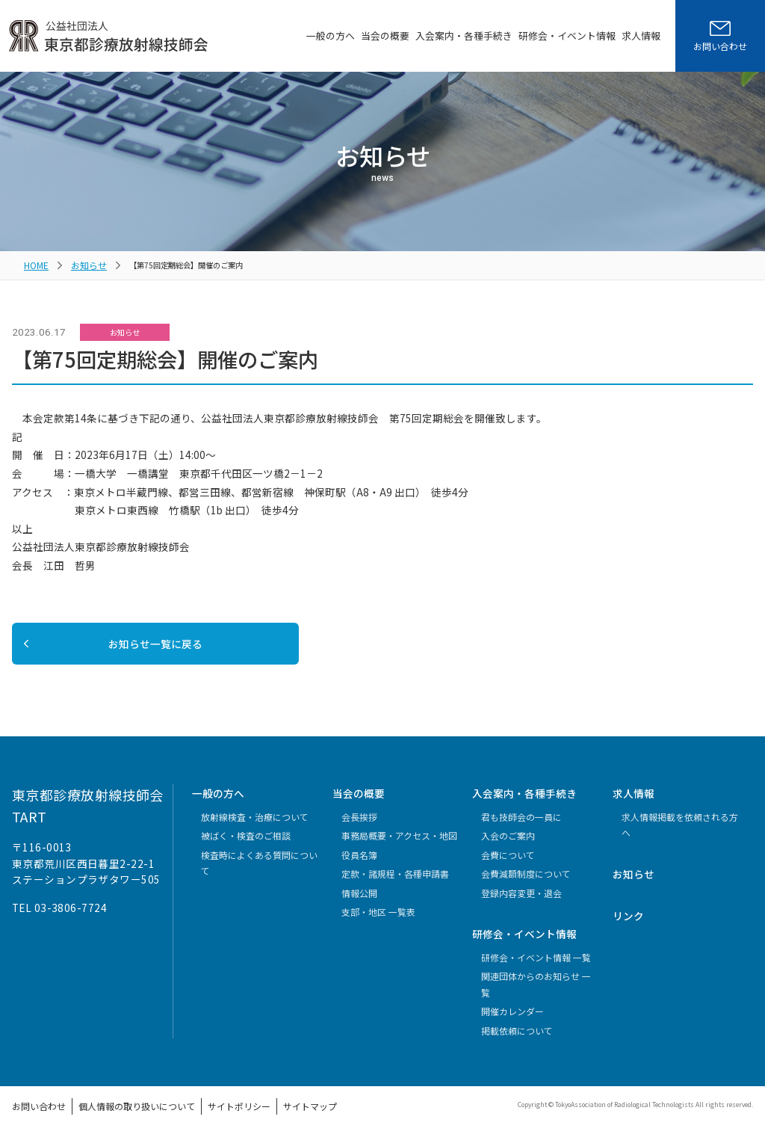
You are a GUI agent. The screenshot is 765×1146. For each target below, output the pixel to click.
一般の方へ (330, 35)
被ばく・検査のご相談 (246, 845)
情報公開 (359, 902)
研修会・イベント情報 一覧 (536, 967)
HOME (35, 263)
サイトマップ (266, 1114)
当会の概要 (385, 35)
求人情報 (641, 35)
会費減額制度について (526, 883)
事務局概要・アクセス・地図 (399, 845)
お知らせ (83, 263)
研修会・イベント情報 (567, 35)
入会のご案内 (508, 845)
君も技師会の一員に (521, 826)
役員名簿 (359, 864)
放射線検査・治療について (255, 826)
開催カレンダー (512, 1020)
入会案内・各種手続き (463, 35)
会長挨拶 (359, 826)
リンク (628, 925)
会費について (508, 864)
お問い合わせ (34, 1114)
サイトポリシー (205, 1114)
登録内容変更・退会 (521, 902)
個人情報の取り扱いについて (118, 1114)
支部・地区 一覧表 (378, 921)
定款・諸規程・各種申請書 (395, 883)
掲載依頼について (517, 1040)
